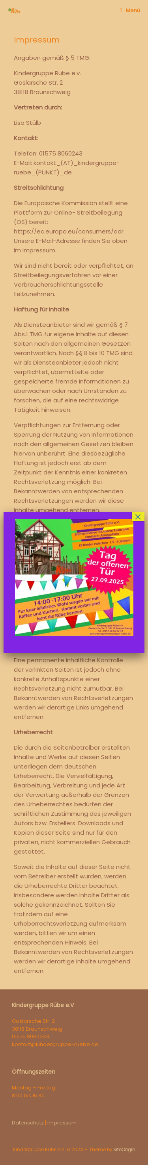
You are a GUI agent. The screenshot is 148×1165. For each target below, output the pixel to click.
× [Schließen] (138, 516)
